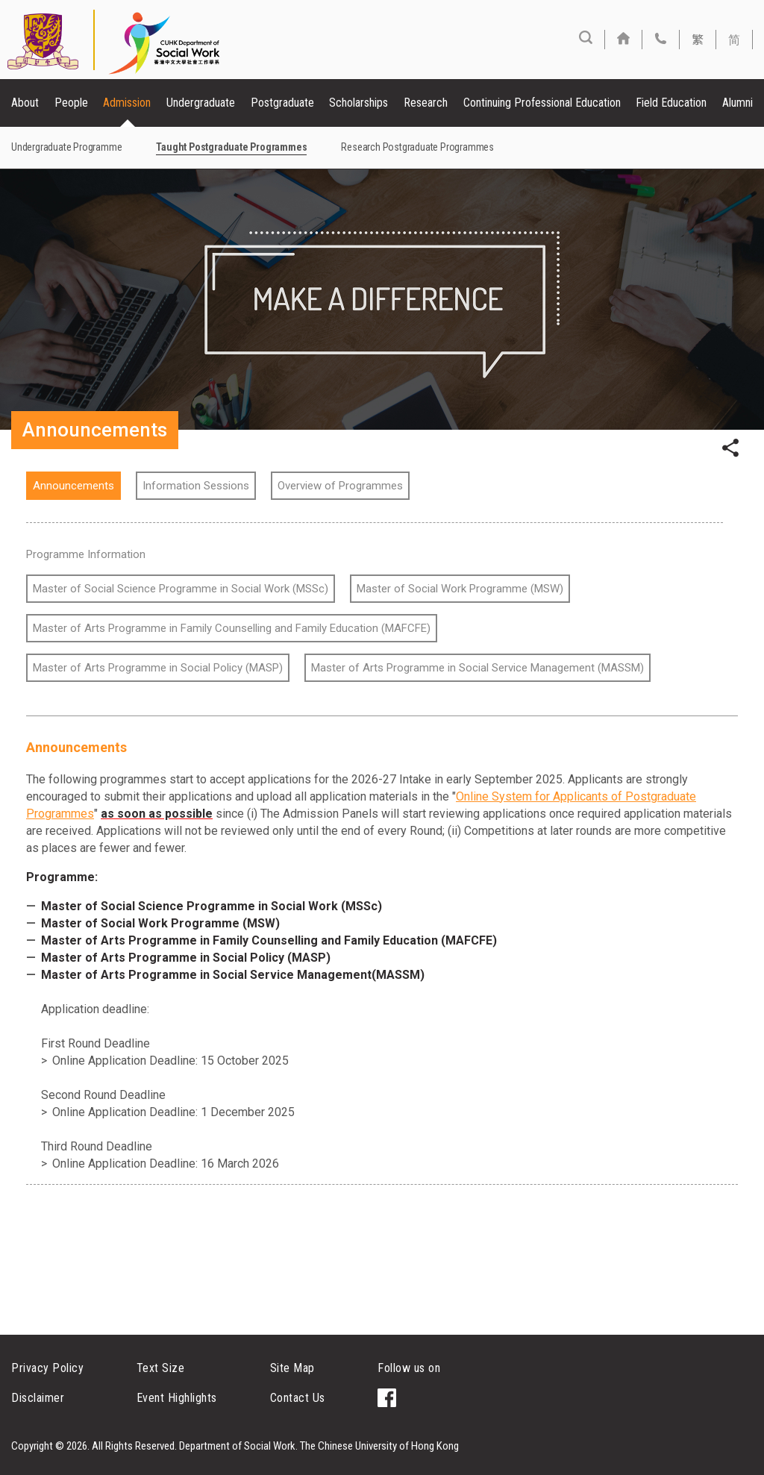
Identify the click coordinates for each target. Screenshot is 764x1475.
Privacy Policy (47, 1368)
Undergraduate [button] (200, 102)
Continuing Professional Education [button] (542, 102)
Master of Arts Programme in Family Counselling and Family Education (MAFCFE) (231, 628)
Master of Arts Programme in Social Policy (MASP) (158, 667)
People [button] (71, 102)
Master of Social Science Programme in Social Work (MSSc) (180, 588)
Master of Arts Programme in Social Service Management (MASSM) (477, 667)
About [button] (25, 102)
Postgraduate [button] (282, 102)
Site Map (292, 1368)
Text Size (161, 1368)
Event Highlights (177, 1398)
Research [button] (426, 102)
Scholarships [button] (358, 102)
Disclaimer (37, 1398)
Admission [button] (127, 102)
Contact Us (297, 1398)
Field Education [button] (671, 102)
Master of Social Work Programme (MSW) (460, 588)
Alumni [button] (737, 102)
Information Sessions (196, 485)
